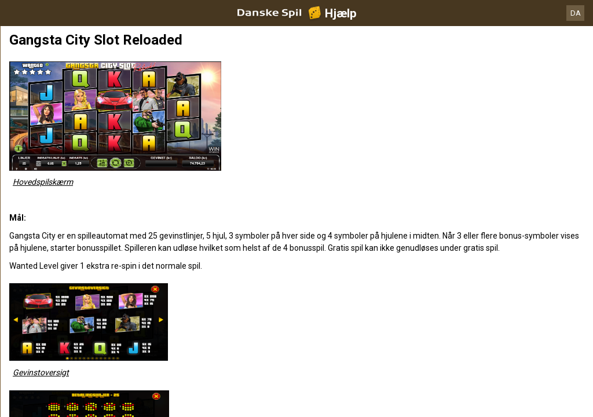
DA (575, 13)
